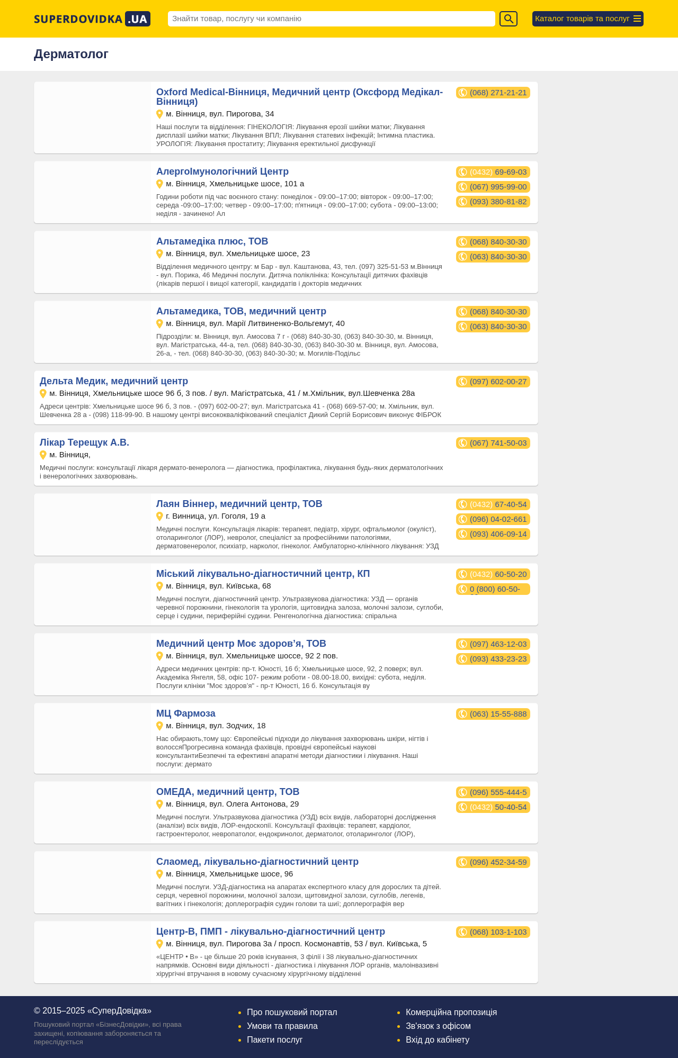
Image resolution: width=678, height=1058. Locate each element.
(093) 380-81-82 (498, 201)
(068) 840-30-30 (498, 241)
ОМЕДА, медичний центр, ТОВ (227, 791)
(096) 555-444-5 (498, 792)
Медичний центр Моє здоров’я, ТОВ (241, 643)
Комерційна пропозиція (451, 1012)
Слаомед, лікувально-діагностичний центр (257, 861)
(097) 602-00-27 (498, 381)
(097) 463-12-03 (498, 643)
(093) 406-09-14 (498, 533)
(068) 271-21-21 (498, 92)
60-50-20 (498, 573)
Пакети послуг (274, 1039)
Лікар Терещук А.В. (84, 442)
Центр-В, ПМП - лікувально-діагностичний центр (270, 931)
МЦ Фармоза (186, 713)
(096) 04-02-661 (498, 518)
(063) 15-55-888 (498, 713)
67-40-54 (498, 504)
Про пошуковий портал (292, 1012)
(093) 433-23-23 (498, 658)
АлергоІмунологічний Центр (222, 171)
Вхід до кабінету (437, 1039)
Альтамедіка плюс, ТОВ (212, 241)
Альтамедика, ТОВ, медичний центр (241, 311)
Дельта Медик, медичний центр (114, 381)
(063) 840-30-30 (498, 256)
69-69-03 (498, 171)
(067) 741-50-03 (498, 442)
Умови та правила (282, 1025)
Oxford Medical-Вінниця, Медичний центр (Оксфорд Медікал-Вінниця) (299, 97)
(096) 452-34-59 (498, 861)
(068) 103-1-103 (498, 931)
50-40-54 (498, 806)
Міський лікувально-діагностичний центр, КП (263, 573)
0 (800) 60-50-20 (495, 589)
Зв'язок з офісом (438, 1025)
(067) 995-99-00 (498, 186)
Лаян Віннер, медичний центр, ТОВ (239, 504)
